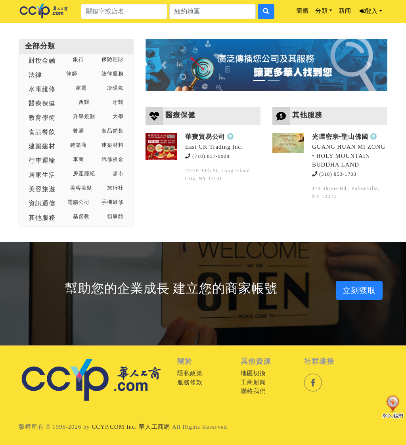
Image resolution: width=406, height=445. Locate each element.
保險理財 (113, 59)
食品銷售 (113, 131)
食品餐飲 (42, 132)
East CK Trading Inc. (214, 147)
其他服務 (42, 217)
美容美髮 (81, 188)
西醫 (84, 102)
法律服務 (113, 74)
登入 (368, 11)
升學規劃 (84, 116)
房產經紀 (84, 173)
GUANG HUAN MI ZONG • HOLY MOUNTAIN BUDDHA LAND (348, 156)
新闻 (345, 11)
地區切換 (253, 373)
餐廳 (78, 131)
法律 (35, 74)
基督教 (81, 216)
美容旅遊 (42, 189)
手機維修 (113, 202)
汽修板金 (113, 159)
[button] (164, 65)
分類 (321, 11)
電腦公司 (78, 202)
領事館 (115, 216)
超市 (118, 173)
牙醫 (118, 102)
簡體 (302, 11)
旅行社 (115, 188)
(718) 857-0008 (207, 156)
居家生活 (42, 174)
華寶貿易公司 (205, 136)
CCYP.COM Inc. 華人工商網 (131, 427)
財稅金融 (42, 60)
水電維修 (42, 89)
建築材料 (113, 145)
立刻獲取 (359, 290)
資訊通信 (42, 203)
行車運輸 (42, 160)
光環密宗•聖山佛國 (340, 136)
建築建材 (42, 146)
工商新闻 (253, 382)
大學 (118, 116)
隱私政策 (190, 373)
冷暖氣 (115, 88)
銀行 (78, 59)
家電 (81, 88)
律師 (71, 74)
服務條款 (190, 382)
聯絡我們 (253, 391)
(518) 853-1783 (334, 174)
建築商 (78, 145)
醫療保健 (42, 103)
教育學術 (42, 117)
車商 (78, 159)
